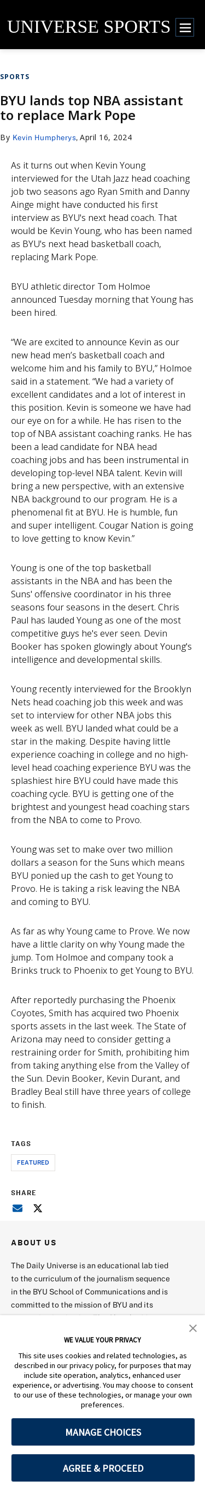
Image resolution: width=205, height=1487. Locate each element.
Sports (15, 76)
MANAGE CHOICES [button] (103, 1432)
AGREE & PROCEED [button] (103, 1468)
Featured (33, 1162)
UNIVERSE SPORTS (89, 26)
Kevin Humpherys (46, 137)
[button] (193, 1327)
